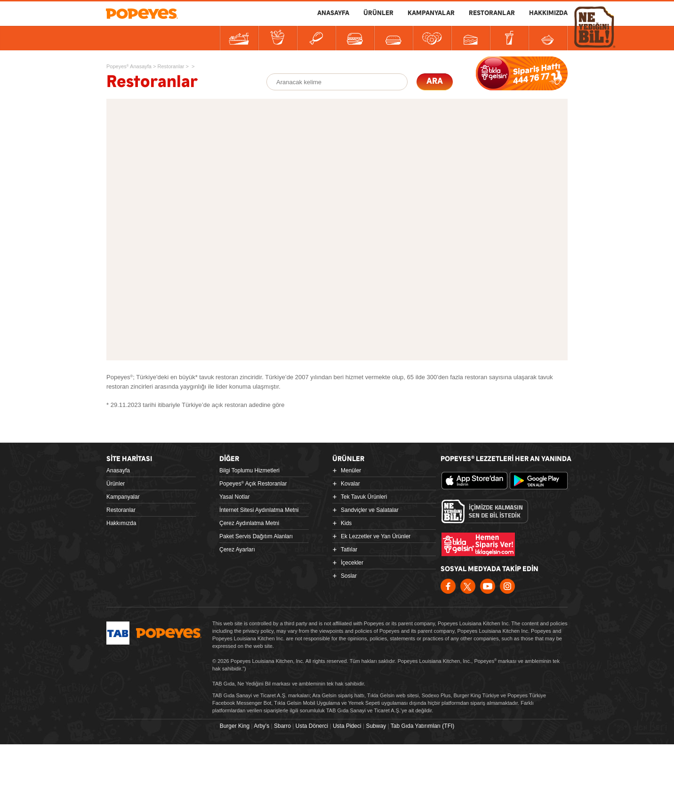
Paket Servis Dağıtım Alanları (256, 536)
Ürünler (115, 483)
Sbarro (282, 726)
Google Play (543, 481)
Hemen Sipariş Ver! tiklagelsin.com (478, 544)
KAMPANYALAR (431, 13)
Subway (376, 726)
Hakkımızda (121, 523)
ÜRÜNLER (378, 13)
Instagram (507, 586)
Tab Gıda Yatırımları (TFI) (423, 726)
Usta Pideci (347, 726)
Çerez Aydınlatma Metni (249, 523)
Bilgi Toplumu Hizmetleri (249, 470)
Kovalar (350, 483)
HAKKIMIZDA (548, 13)
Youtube (487, 586)
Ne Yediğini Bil (484, 511)
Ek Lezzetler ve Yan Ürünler (375, 536)
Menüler (351, 470)
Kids (346, 523)
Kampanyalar (123, 497)
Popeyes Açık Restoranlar (253, 483)
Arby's (261, 726)
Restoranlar (121, 510)
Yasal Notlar (234, 497)
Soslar (349, 576)
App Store (474, 481)
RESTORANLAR (492, 13)
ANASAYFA (333, 13)
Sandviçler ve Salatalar (370, 510)
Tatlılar (349, 549)
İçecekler (352, 562)
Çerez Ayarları (237, 549)
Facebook (448, 586)
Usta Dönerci (312, 726)
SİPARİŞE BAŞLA (522, 73)
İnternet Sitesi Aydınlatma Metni (259, 510)
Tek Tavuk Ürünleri (364, 497)
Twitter (467, 586)
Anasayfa (118, 470)
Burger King (234, 726)
